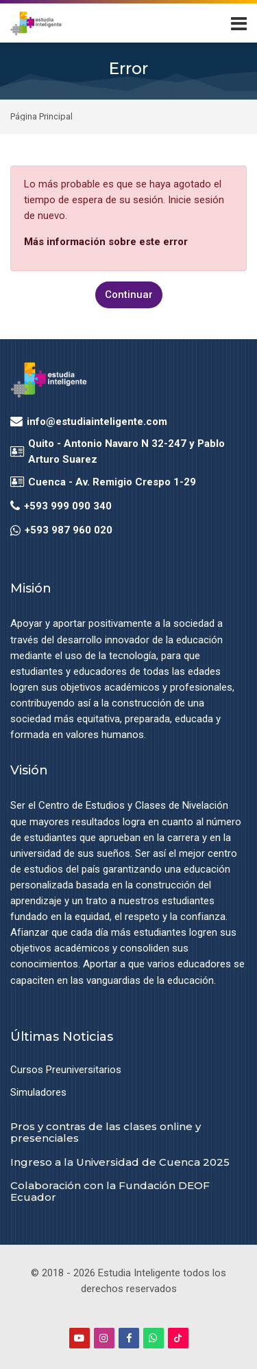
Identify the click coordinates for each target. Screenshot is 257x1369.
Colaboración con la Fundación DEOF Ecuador (110, 1191)
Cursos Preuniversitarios (65, 1069)
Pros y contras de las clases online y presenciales (105, 1132)
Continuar (129, 294)
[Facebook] (129, 1338)
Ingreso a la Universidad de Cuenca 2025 (120, 1162)
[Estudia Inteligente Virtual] (36, 23)
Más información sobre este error (106, 241)
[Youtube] (79, 1338)
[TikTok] (178, 1338)
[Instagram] (104, 1338)
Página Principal (41, 117)
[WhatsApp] (153, 1338)
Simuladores (38, 1092)
